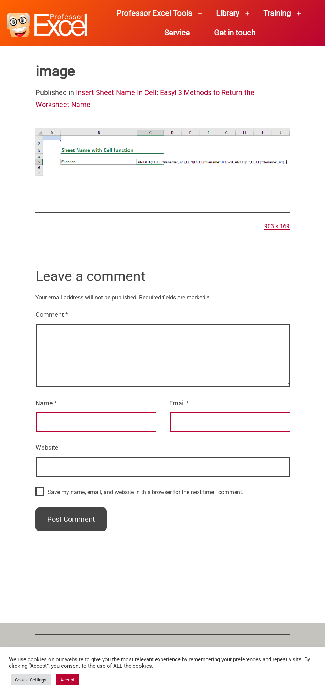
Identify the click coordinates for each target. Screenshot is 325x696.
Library (227, 13)
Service (177, 32)
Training (277, 13)
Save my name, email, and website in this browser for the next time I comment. (145, 492)
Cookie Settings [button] (30, 680)
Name (46, 403)
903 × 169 (277, 226)
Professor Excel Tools (154, 13)
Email (179, 403)
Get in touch (234, 32)
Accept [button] (67, 680)
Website (47, 447)
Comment (51, 314)
